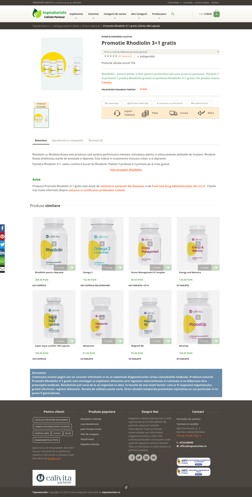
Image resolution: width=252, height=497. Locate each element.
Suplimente (76, 15)
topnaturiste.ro (111, 492)
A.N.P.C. (57, 433)
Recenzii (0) (95, 140)
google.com (54, 458)
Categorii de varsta (115, 15)
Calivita (106, 82)
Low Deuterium (90, 424)
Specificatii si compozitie (67, 140)
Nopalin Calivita (90, 444)
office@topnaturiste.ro (192, 446)
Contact (215, 2)
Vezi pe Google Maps (189, 435)
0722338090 (185, 442)
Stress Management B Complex (148, 272)
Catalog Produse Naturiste (51, 420)
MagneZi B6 (137, 345)
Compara (111, 103)
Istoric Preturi (137, 103)
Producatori (159, 15)
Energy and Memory (190, 272)
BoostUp (183, 345)
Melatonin (88, 345)
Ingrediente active (46, 440)
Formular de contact (189, 419)
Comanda (188, 2)
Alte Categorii (139, 15)
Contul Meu (174, 2)
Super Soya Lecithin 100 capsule (52, 345)
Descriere (41, 140)
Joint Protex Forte (91, 429)
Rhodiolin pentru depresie (49, 272)
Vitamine (93, 15)
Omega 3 (88, 272)
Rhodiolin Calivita (91, 419)
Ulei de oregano (90, 434)
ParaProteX (87, 439)
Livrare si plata (202, 2)
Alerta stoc (199, 103)
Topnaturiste (40, 492)
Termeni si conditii (188, 424)
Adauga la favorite (170, 103)
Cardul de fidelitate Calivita (52, 426)
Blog (68, 433)
